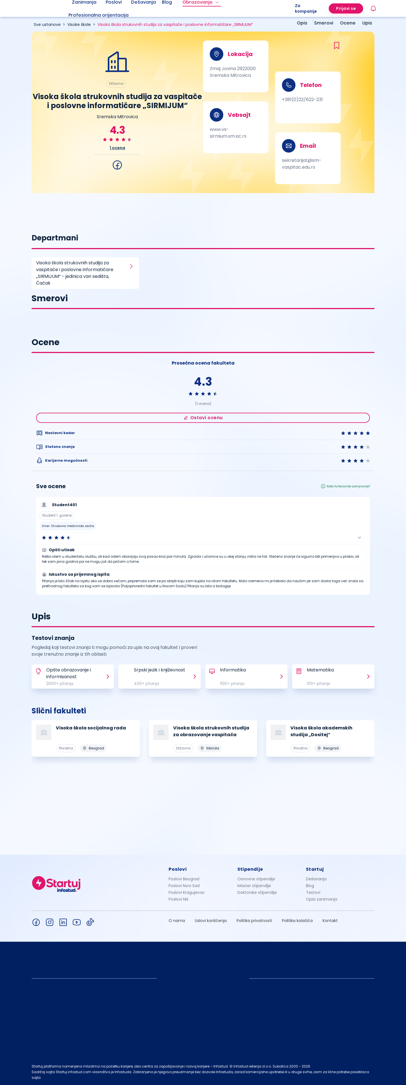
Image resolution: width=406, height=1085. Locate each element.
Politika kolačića (297, 920)
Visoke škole (79, 24)
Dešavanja (316, 879)
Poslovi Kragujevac (187, 892)
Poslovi (178, 869)
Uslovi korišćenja (211, 920)
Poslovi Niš (178, 899)
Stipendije (250, 869)
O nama (177, 920)
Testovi (313, 892)
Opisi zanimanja (321, 899)
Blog (310, 885)
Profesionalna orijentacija (98, 15)
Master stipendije (254, 885)
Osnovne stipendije (256, 879)
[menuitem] (105, 15)
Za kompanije (306, 8)
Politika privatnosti (254, 920)
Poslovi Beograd (184, 879)
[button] (203, 537)
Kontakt (330, 920)
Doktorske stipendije (257, 892)
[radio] (105, 139)
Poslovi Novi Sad (184, 885)
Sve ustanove (47, 24)
